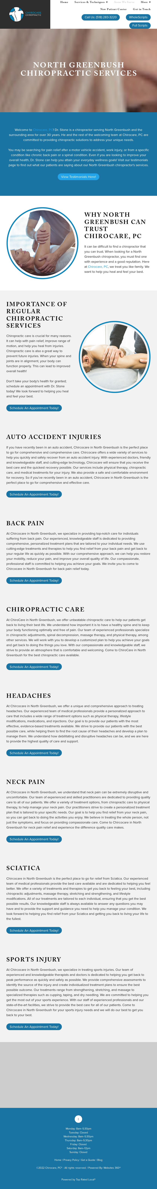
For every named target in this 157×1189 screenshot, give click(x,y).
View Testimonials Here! (78, 176)
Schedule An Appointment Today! (34, 408)
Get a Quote (88, 1160)
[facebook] (78, 1119)
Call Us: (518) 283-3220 (101, 17)
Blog (99, 1160)
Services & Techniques (91, 2)
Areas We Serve (124, 2)
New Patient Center (113, 9)
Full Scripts (140, 25)
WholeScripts (138, 17)
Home (64, 2)
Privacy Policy (71, 1160)
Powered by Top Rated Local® (78, 1179)
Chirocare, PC (43, 129)
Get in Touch (142, 9)
